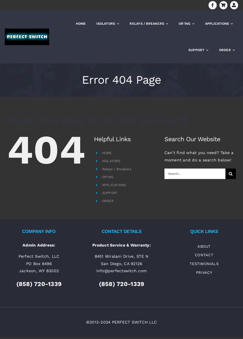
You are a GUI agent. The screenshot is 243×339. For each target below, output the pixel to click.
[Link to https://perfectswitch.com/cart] (223, 5)
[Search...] (194, 174)
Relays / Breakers (116, 169)
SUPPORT (110, 193)
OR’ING (108, 177)
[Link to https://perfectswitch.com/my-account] (234, 5)
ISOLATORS (111, 161)
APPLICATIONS (114, 185)
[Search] (230, 174)
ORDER (107, 201)
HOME (107, 153)
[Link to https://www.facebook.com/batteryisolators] (212, 5)
